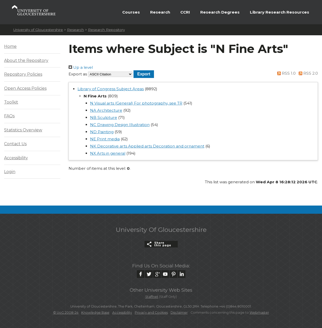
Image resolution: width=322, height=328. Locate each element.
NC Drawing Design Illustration (120, 124)
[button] (144, 74)
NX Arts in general (107, 153)
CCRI (185, 12)
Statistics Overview (23, 130)
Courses (131, 12)
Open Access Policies (25, 88)
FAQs (9, 116)
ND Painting (102, 131)
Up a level (81, 67)
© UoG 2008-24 (66, 312)
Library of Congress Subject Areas (110, 88)
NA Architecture (106, 110)
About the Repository (26, 60)
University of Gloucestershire (38, 30)
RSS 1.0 (285, 73)
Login (9, 171)
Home (10, 46)
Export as (78, 74)
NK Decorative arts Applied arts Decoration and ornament (147, 146)
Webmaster (259, 312)
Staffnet (151, 297)
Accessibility (16, 157)
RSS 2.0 (307, 73)
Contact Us (15, 143)
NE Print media (105, 139)
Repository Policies (23, 74)
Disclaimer (179, 312)
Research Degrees (220, 12)
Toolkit (11, 102)
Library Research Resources (279, 12)
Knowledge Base (95, 312)
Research (160, 12)
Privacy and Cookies (151, 312)
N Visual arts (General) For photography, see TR (136, 103)
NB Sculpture (103, 117)
